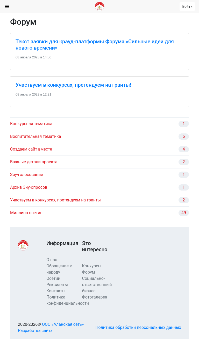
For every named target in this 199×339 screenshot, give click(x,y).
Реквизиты (57, 284)
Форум (88, 272)
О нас (51, 259)
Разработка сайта (35, 330)
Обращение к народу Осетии (59, 272)
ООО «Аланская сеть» (63, 324)
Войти (187, 6)
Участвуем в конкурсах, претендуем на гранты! (73, 85)
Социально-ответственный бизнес (97, 284)
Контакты (55, 290)
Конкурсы (91, 265)
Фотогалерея (94, 297)
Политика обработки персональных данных (138, 327)
